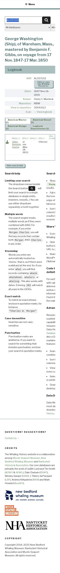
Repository (25, 103)
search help (15, 165)
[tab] (18, 121)
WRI (28, 78)
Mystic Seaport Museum (26, 458)
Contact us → (12, 438)
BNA (36, 479)
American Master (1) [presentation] (16, 121)
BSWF (43, 472)
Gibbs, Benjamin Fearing (16, 144)
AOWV (9, 472)
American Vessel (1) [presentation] (41, 121)
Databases (52, 333)
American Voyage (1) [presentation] (16, 127)
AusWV (19, 483)
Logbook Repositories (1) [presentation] (40, 127)
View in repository (21, 107)
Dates (27, 91)
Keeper (27, 99)
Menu (30, 4)
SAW (25, 476)
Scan (28, 111)
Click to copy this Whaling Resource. (43, 84)
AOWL (19, 472)
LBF (7, 479)
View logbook (44, 111)
